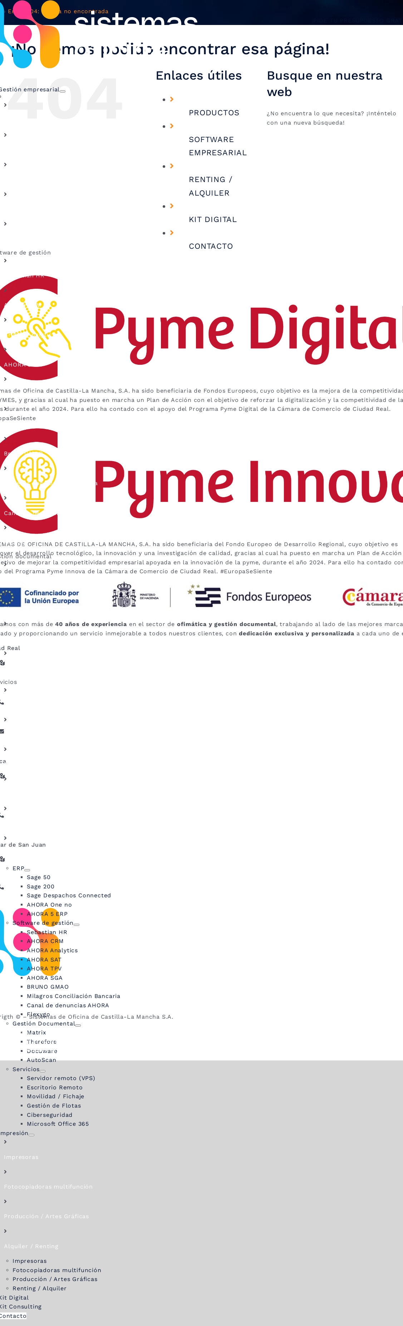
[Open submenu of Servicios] (42, 1071)
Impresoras (21, 1157)
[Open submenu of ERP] (27, 870)
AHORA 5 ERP (24, 239)
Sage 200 (17, 149)
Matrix (14, 579)
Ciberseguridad (27, 823)
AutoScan (18, 668)
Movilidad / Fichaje (33, 764)
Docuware (19, 638)
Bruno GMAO (23, 453)
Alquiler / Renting (31, 1246)
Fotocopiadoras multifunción (48, 1186)
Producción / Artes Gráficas (46, 1216)
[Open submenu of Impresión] (31, 1135)
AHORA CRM (22, 305)
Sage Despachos (28, 179)
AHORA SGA (22, 423)
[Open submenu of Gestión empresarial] (62, 91)
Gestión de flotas (30, 794)
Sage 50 (16, 120)
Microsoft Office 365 (35, 853)
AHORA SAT (21, 364)
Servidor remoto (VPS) (38, 704)
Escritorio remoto (31, 734)
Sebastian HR (24, 275)
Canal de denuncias (33, 513)
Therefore (19, 608)
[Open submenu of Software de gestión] (76, 925)
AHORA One (21, 209)
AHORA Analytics (29, 334)
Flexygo (16, 542)
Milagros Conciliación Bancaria (51, 483)
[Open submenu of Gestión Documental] (78, 1025)
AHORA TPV (21, 394)
